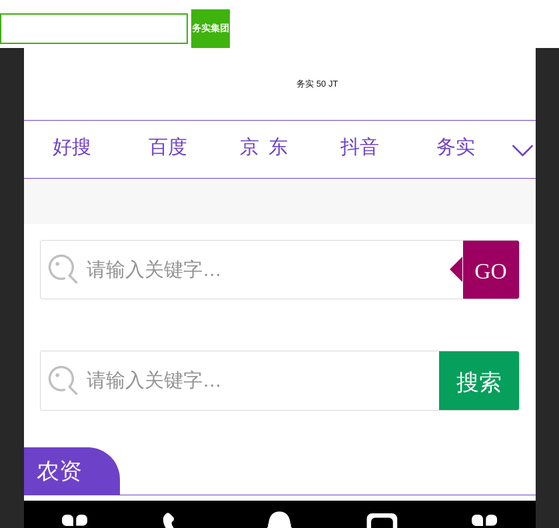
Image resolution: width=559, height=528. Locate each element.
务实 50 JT (317, 84)
